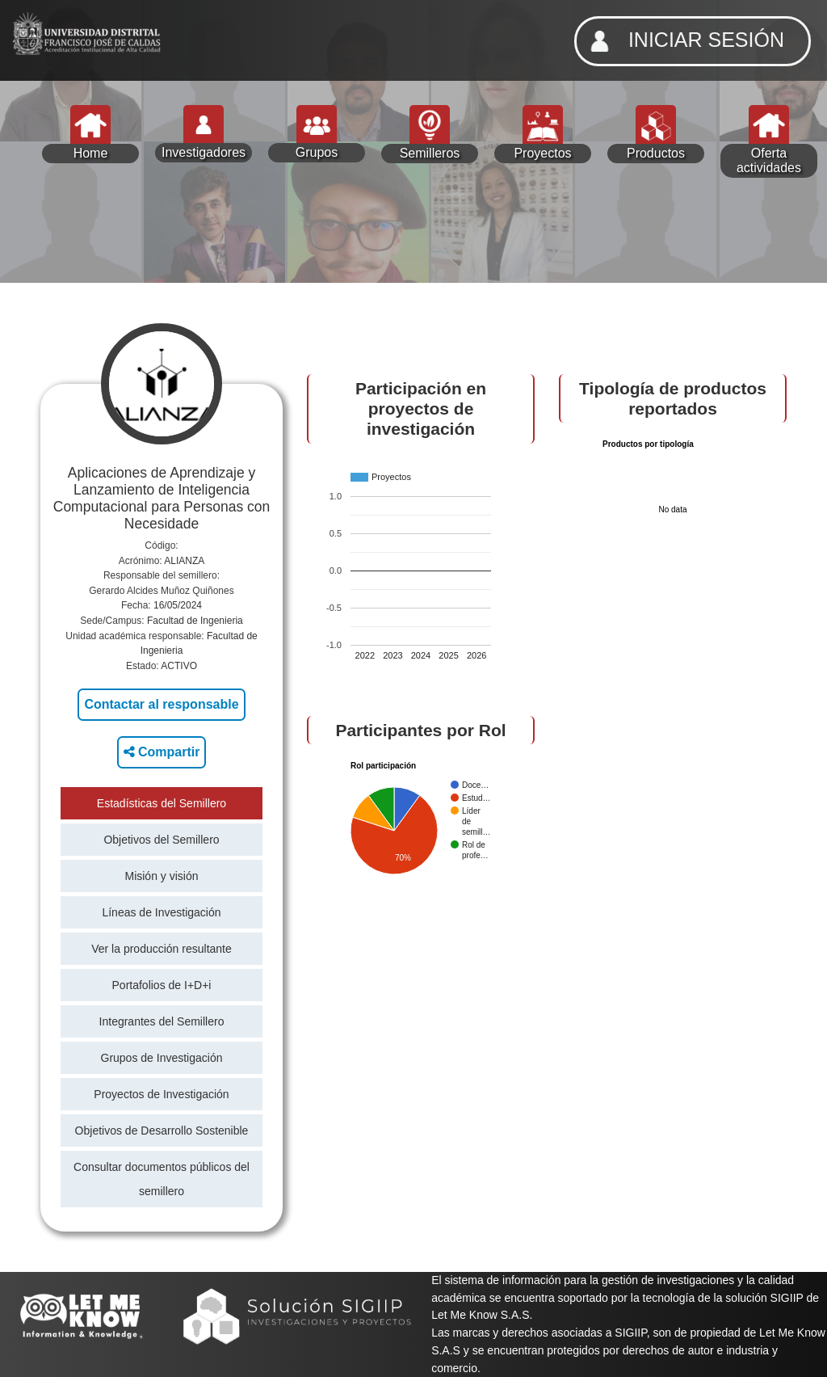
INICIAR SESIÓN (682, 41)
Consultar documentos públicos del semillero (161, 1179)
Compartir (162, 752)
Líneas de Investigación (161, 912)
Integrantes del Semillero (162, 1021)
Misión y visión (161, 876)
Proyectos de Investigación (161, 1094)
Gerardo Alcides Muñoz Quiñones (161, 590)
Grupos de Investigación (162, 1057)
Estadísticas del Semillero (161, 803)
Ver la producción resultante (161, 948)
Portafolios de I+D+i (162, 985)
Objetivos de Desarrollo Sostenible (162, 1130)
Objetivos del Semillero (161, 839)
